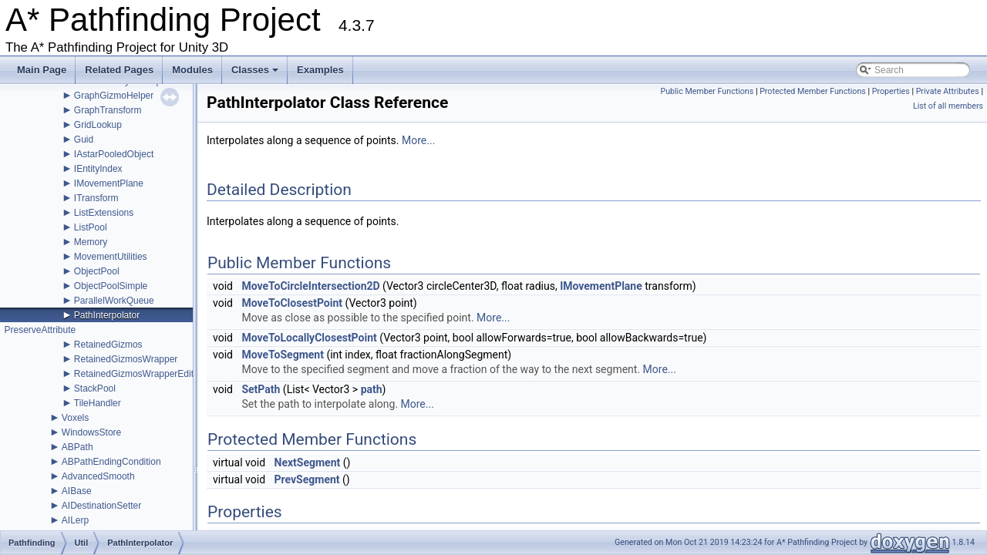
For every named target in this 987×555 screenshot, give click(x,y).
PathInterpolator (107, 315)
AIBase (77, 491)
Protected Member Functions (813, 91)
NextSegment (308, 462)
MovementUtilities (110, 256)
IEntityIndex (98, 168)
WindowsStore (91, 432)
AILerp (75, 520)
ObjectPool (97, 271)
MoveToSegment (282, 354)
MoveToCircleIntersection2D (310, 286)
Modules (192, 70)
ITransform (96, 198)
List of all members (948, 106)
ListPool (90, 227)
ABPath (77, 447)
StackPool (95, 388)
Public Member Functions (706, 91)
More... (418, 140)
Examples (320, 70)
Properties (891, 91)
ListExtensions (103, 212)
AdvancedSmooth (98, 476)
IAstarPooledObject (113, 154)
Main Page (41, 70)
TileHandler (97, 403)
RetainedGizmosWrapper (126, 359)
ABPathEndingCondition (111, 461)
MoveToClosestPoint (291, 303)
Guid (83, 139)
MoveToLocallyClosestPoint (308, 337)
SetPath (260, 389)
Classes (256, 74)
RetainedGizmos (108, 344)
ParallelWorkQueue (114, 300)
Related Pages (119, 70)
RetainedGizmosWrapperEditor (138, 373)
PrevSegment (307, 479)
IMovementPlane (108, 183)
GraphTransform (108, 110)
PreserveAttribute (40, 330)
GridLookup (98, 124)
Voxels (75, 417)
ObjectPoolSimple (110, 286)
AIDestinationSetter (101, 505)
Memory (90, 242)
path (371, 389)
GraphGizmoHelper (113, 95)
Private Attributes (947, 91)
